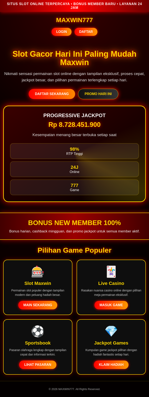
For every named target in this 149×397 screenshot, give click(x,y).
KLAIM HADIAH (111, 364)
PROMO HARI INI (98, 94)
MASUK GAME (111, 305)
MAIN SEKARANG (37, 305)
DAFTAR (86, 32)
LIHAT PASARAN (37, 364)
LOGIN (61, 32)
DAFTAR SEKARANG (52, 94)
